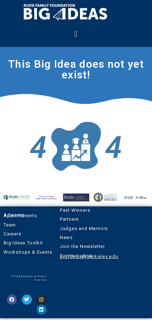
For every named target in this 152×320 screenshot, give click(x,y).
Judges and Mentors (84, 228)
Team (10, 225)
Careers (13, 234)
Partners (69, 219)
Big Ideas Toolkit (23, 242)
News (66, 237)
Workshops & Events (28, 252)
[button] (76, 34)
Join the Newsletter (82, 246)
